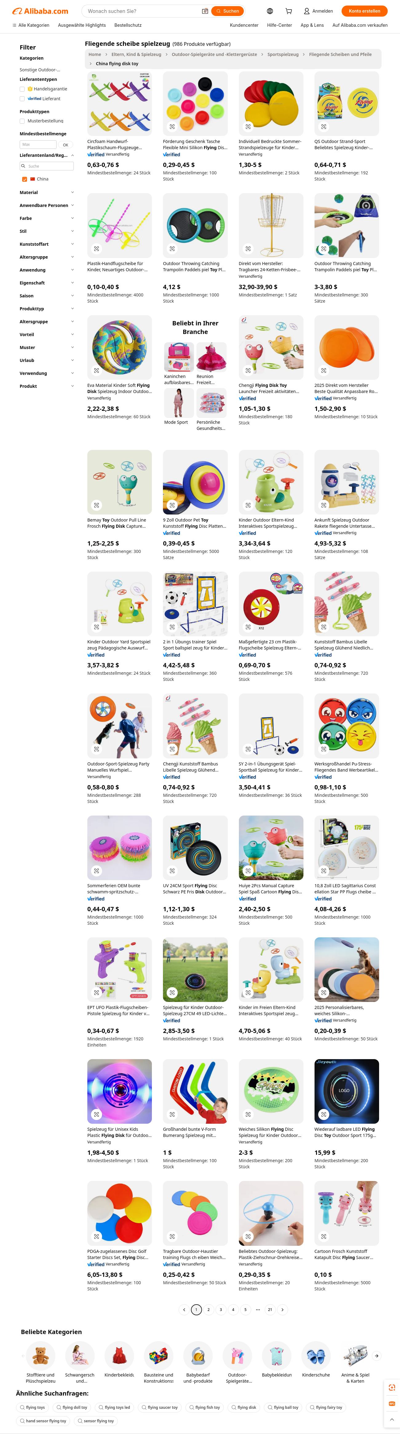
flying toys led (114, 1407)
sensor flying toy (96, 1421)
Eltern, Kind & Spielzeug (136, 54)
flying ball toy (283, 1407)
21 (270, 1309)
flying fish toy (204, 1407)
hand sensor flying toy (43, 1421)
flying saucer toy (160, 1407)
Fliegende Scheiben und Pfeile (340, 54)
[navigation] (46, 677)
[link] (392, 1388)
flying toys (32, 1407)
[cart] (290, 11)
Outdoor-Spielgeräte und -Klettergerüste (214, 54)
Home (95, 54)
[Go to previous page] (184, 1309)
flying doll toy (72, 1407)
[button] (205, 11)
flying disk (244, 1407)
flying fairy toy (326, 1407)
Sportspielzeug (283, 54)
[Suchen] (227, 11)
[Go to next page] (282, 1309)
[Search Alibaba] (142, 11)
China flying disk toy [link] (117, 63)
